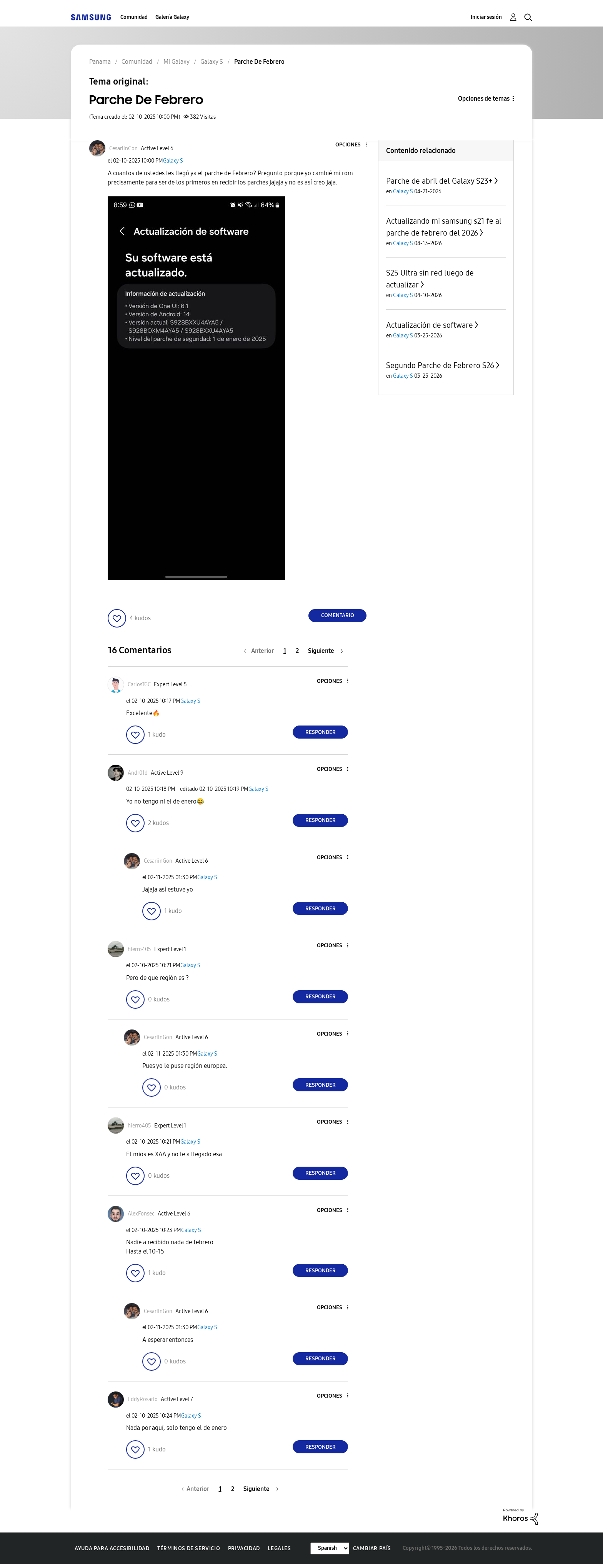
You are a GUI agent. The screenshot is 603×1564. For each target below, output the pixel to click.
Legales (279, 1548)
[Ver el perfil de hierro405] (139, 949)
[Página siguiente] (325, 651)
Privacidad (244, 1548)
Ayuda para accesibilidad (112, 1548)
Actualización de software (429, 325)
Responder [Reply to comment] (320, 732)
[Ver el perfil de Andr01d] (138, 773)
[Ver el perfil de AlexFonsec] (141, 1213)
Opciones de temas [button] (484, 98)
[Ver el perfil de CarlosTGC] (139, 684)
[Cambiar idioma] (329, 1548)
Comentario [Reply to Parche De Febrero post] (337, 615)
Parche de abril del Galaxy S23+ (439, 181)
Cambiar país (372, 1548)
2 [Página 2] (297, 650)
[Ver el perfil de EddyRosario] (143, 1399)
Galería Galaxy (172, 17)
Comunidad (134, 17)
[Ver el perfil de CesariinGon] (123, 148)
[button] (353, 145)
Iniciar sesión (486, 17)
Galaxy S (173, 161)
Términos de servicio (188, 1548)
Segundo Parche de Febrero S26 (440, 365)
